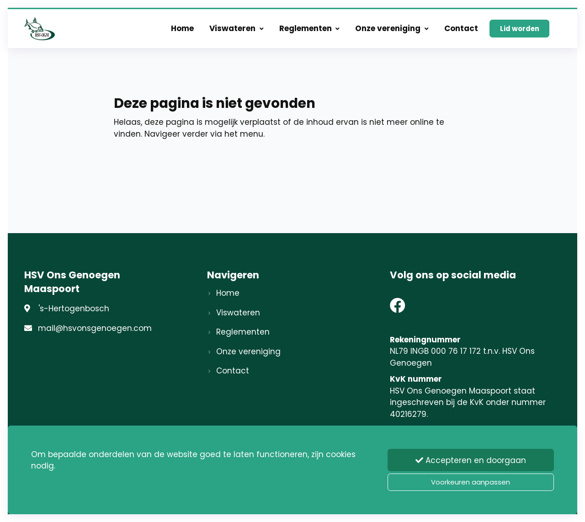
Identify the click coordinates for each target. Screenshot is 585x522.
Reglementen (309, 28)
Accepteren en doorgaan (470, 460)
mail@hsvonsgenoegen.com (95, 328)
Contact (461, 28)
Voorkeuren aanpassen (470, 482)
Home (182, 28)
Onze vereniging (392, 28)
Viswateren (236, 28)
